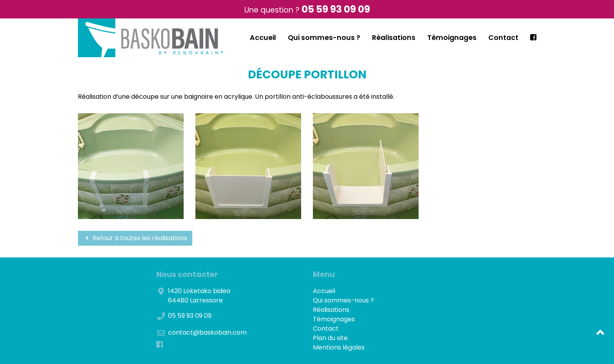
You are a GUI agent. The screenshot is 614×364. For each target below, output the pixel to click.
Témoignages (452, 37)
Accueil (263, 37)
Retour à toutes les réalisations (135, 238)
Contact (503, 37)
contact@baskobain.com (207, 332)
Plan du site (330, 337)
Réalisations (393, 37)
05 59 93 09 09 (336, 9)
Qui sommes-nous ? (324, 37)
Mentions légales (339, 347)
